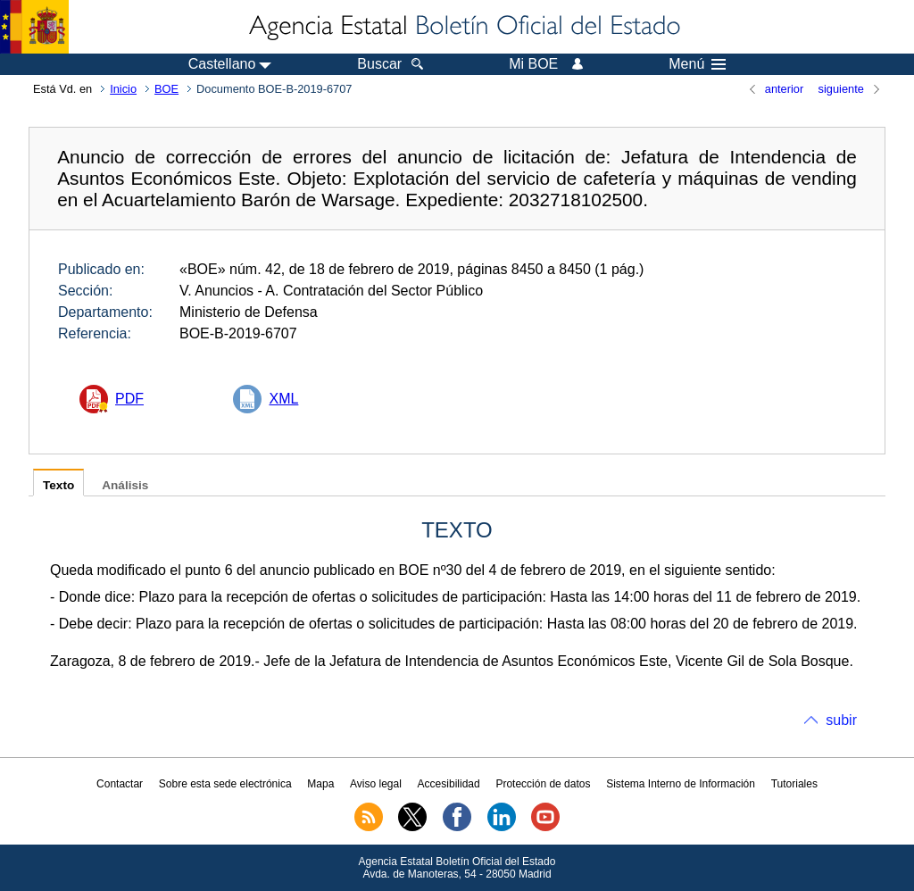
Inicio (123, 89)
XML (283, 398)
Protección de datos (542, 784)
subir (841, 720)
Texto (58, 485)
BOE (166, 89)
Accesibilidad (449, 784)
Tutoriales (794, 784)
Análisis (125, 485)
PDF (129, 398)
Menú (697, 64)
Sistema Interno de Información (680, 784)
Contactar (119, 784)
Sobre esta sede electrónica (225, 784)
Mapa (320, 784)
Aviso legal (376, 784)
